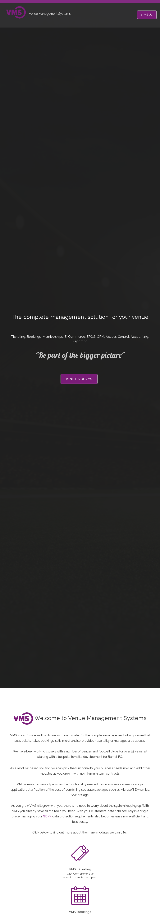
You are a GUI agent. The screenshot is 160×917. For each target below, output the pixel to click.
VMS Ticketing (80, 869)
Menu (148, 14)
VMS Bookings (80, 912)
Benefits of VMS (79, 379)
